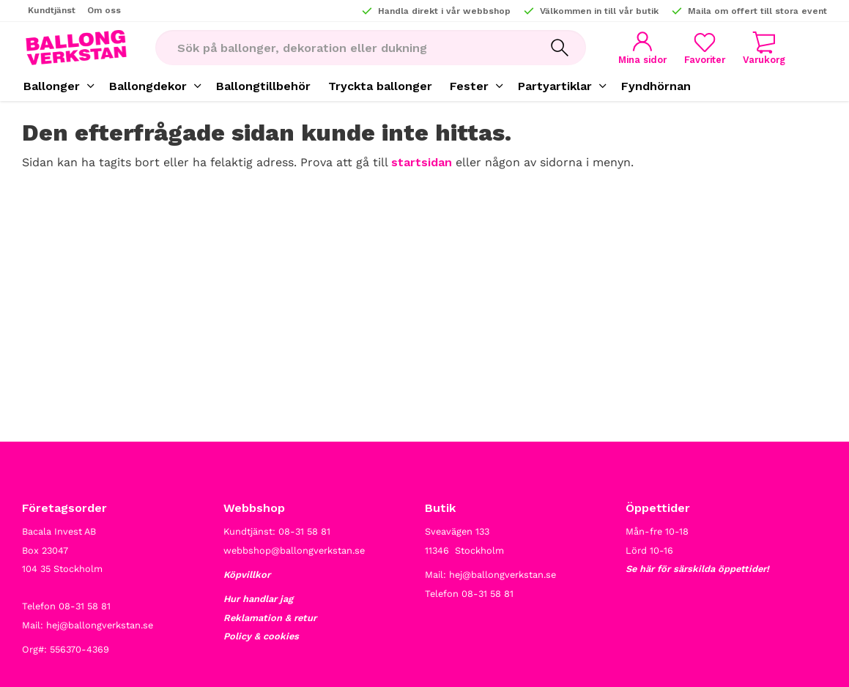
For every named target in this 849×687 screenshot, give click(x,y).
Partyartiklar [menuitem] (555, 86)
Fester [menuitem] (469, 86)
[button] (704, 48)
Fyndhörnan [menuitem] (656, 86)
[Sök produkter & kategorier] (344, 47)
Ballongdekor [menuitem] (148, 86)
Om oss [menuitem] (104, 10)
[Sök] (559, 47)
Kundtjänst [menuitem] (51, 10)
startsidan (421, 162)
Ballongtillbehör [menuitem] (263, 86)
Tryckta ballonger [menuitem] (380, 86)
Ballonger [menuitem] (51, 86)
